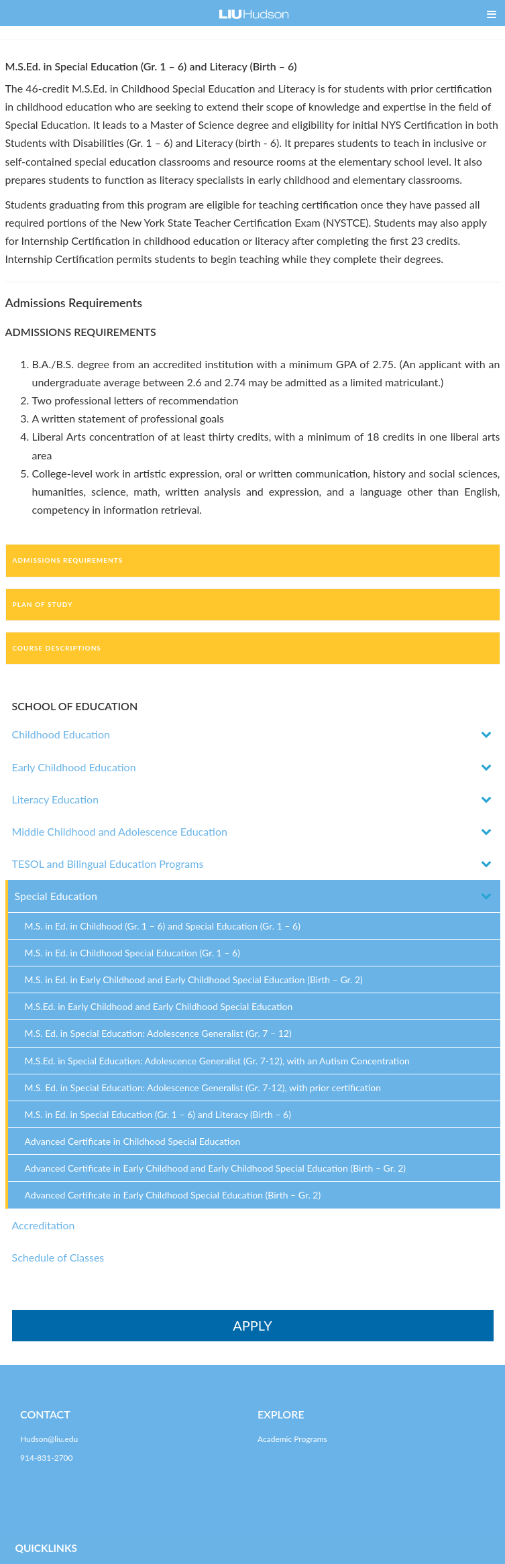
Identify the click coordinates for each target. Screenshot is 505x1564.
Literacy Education (55, 799)
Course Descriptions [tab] (57, 648)
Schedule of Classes (58, 1257)
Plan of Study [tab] (43, 604)
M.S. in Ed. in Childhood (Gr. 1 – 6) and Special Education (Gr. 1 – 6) (162, 926)
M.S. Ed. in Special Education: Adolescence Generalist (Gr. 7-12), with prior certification (203, 1087)
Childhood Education (61, 734)
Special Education (56, 895)
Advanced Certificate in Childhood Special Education (133, 1141)
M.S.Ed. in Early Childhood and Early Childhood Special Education (159, 1006)
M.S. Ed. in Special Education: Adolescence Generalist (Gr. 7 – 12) (158, 1033)
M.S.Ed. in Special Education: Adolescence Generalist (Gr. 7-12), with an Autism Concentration (217, 1060)
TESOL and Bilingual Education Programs (108, 863)
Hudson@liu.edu (49, 1439)
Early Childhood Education (74, 767)
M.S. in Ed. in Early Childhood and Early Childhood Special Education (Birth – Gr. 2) (194, 979)
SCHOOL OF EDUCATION (75, 706)
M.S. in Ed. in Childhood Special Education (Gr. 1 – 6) (132, 952)
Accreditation (43, 1225)
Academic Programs (292, 1439)
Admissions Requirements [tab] (68, 560)
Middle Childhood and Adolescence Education (119, 831)
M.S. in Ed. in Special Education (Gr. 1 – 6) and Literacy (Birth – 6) (158, 1114)
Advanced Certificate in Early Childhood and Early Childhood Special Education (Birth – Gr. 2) (215, 1168)
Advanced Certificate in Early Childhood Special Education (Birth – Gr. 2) (173, 1194)
